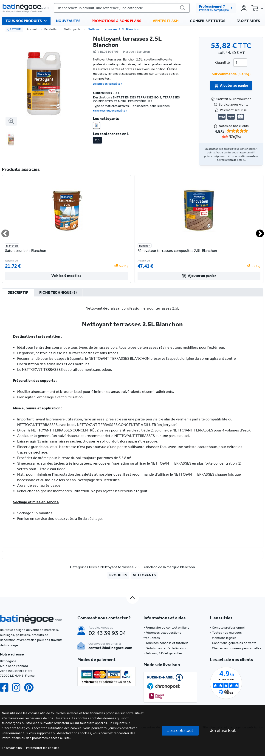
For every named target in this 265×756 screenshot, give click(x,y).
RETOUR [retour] (14, 29)
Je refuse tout (223, 730)
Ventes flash (166, 21)
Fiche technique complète (110, 110)
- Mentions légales (223, 638)
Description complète (107, 83)
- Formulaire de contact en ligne (166, 628)
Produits (50, 29)
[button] (42, 748)
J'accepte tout (180, 730)
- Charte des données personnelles (235, 648)
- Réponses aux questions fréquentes (162, 635)
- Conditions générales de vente (233, 643)
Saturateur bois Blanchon (25, 250)
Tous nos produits (26, 20)
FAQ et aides (248, 21)
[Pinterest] (30, 688)
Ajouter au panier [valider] (231, 85)
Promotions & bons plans (116, 21)
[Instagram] (18, 688)
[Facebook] (6, 688)
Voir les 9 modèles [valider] (66, 275)
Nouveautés (68, 21)
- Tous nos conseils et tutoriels (166, 643)
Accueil (32, 29)
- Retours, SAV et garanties (163, 653)
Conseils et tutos (207, 21)
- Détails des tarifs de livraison (165, 648)
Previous (2, 231)
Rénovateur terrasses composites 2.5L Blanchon (177, 250)
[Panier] (257, 8)
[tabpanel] (132, 421)
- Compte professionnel (227, 628)
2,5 (97, 140)
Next (257, 231)
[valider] (183, 8)
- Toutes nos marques (226, 633)
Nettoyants (72, 29)
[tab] (18, 293)
